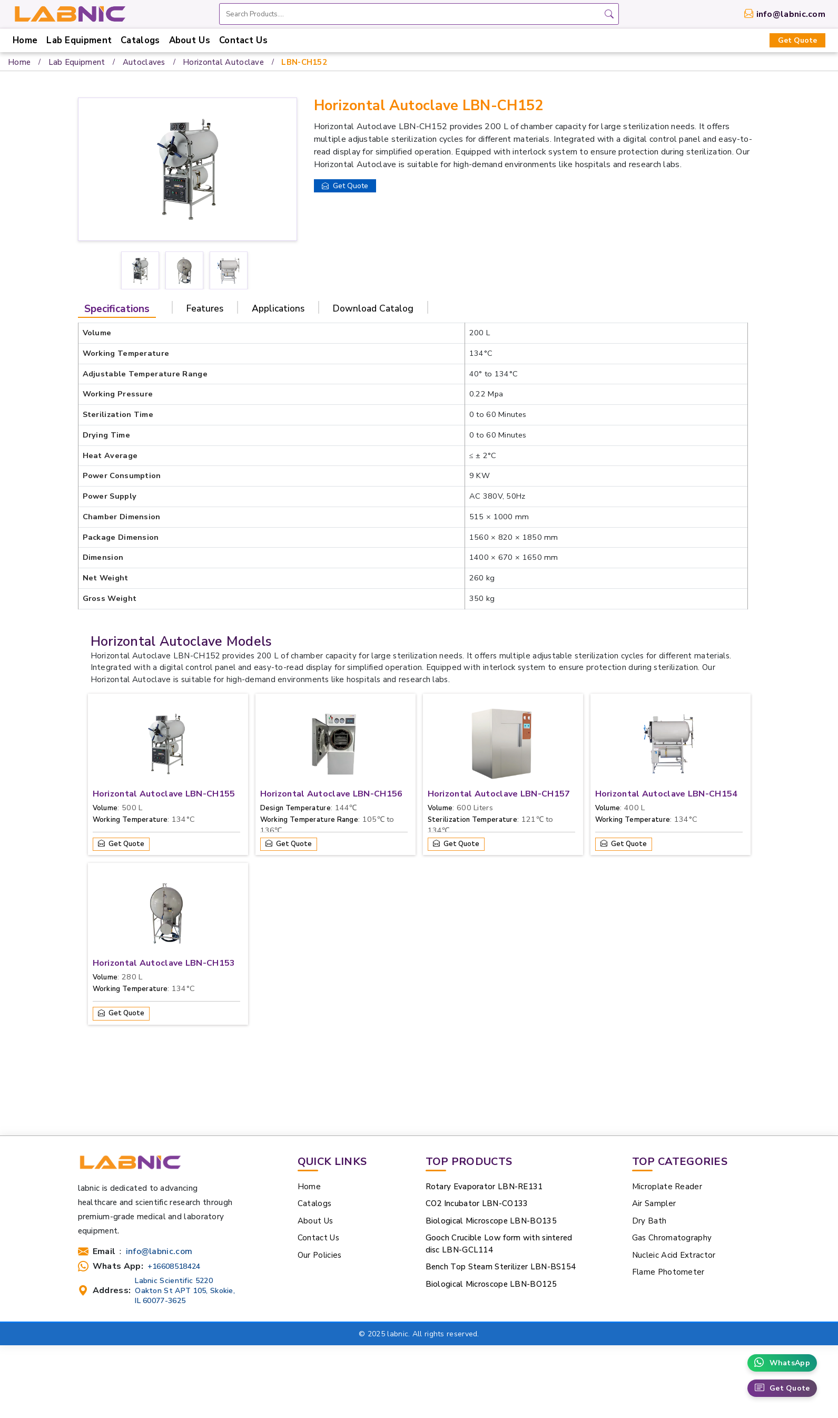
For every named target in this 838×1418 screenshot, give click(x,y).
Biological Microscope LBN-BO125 (491, 1284)
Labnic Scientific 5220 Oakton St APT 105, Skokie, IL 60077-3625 (185, 1291)
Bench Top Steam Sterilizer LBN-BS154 (501, 1266)
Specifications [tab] (117, 309)
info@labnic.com (791, 14)
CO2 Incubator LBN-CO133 (477, 1203)
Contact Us (243, 40)
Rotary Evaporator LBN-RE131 (484, 1186)
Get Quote (797, 40)
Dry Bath (649, 1221)
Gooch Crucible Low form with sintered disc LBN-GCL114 (499, 1243)
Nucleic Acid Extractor (674, 1255)
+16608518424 (174, 1266)
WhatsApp (782, 1363)
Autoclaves (144, 62)
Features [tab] (204, 308)
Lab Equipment (79, 40)
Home (25, 40)
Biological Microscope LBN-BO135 (491, 1221)
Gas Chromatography (672, 1237)
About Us (189, 40)
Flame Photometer (668, 1272)
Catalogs (140, 40)
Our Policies (320, 1255)
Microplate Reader (667, 1186)
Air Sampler (654, 1203)
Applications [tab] (278, 308)
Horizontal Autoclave (223, 62)
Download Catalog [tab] (373, 308)
